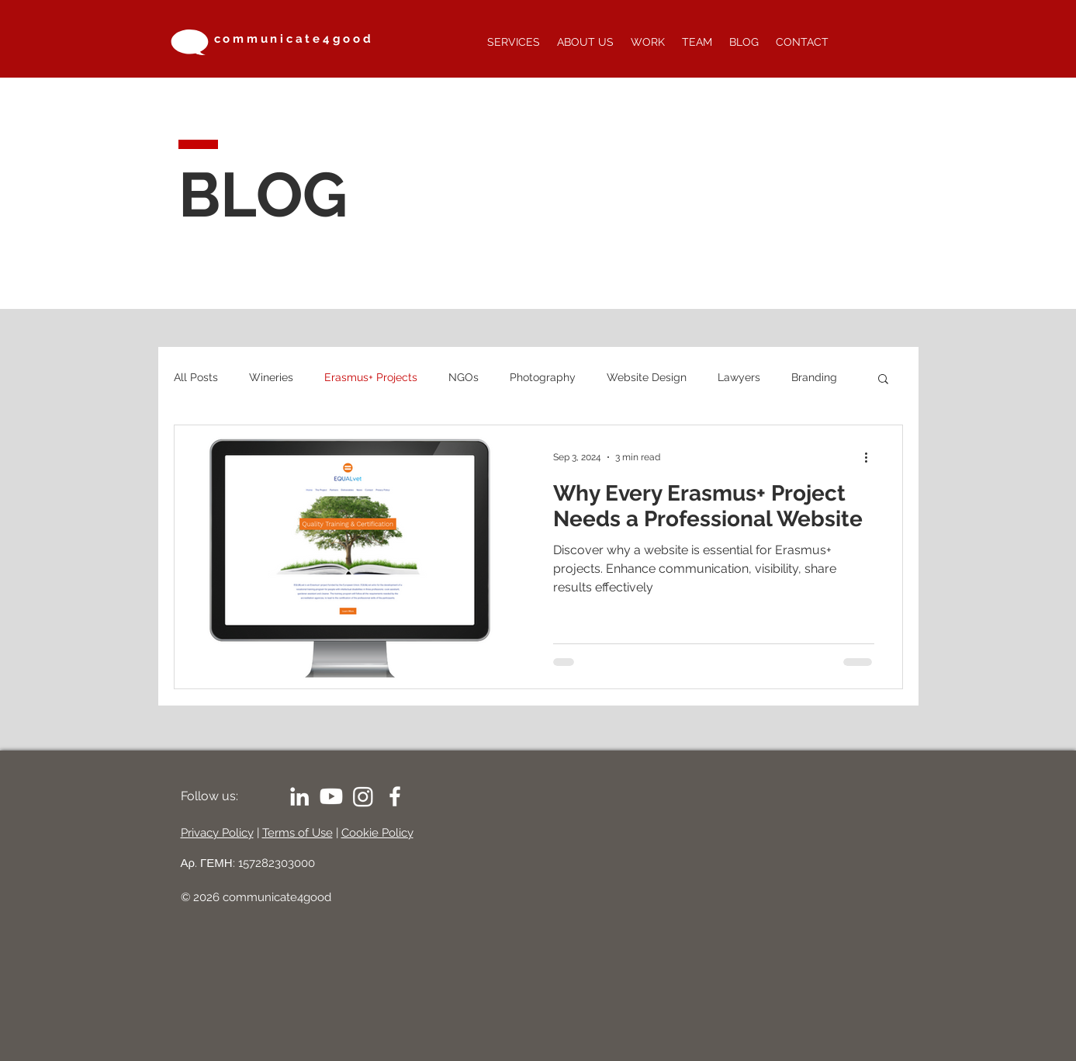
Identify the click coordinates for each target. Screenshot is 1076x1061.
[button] (883, 380)
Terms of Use (297, 833)
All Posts (196, 377)
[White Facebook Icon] (395, 796)
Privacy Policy (217, 833)
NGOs (463, 377)
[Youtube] (331, 796)
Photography (543, 377)
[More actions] (872, 457)
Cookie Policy (377, 833)
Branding (814, 377)
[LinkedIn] (299, 796)
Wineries (271, 377)
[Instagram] (363, 796)
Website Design (647, 377)
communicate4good (294, 39)
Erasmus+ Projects (370, 377)
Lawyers (739, 377)
